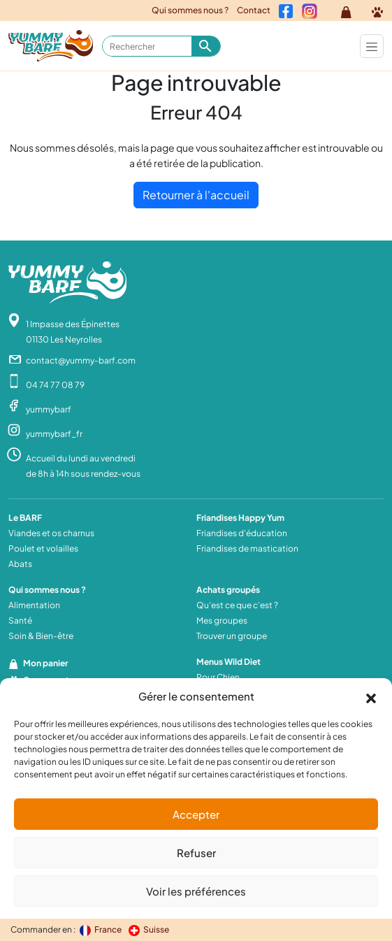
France (101, 929)
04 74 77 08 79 (55, 385)
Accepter (196, 814)
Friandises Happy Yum (240, 517)
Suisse (149, 929)
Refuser (196, 852)
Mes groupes (221, 620)
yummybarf (48, 409)
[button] (371, 696)
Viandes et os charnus (51, 533)
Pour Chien (218, 677)
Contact (253, 10)
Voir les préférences (196, 891)
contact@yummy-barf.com (81, 360)
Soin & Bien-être (40, 636)
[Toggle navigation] (372, 46)
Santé (20, 620)
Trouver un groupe (231, 636)
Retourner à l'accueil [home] (196, 194)
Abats (20, 564)
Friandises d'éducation (241, 533)
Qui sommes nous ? (190, 10)
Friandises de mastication (247, 548)
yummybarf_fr (54, 434)
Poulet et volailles (43, 548)
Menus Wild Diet (228, 661)
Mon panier (38, 663)
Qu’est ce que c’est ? (237, 605)
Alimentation (34, 605)
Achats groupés (228, 589)
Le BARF (25, 517)
